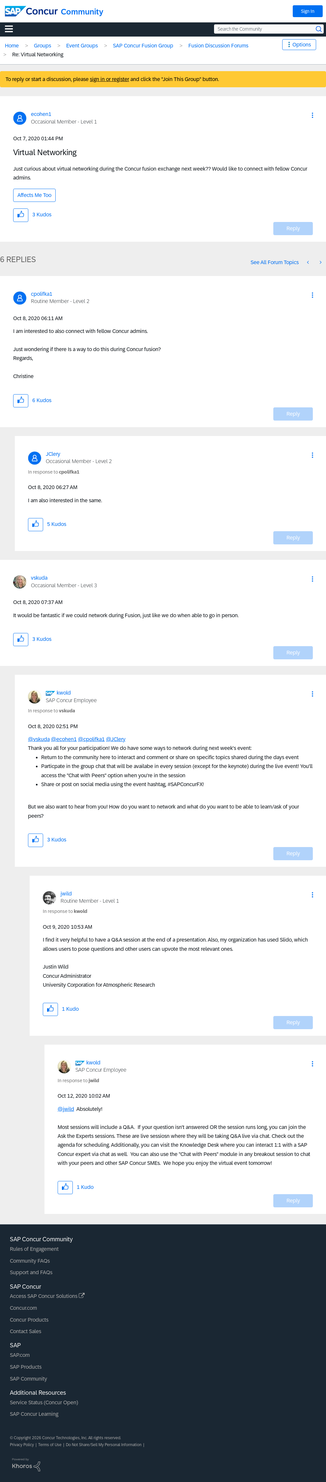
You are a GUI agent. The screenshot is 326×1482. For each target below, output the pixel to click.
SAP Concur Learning (34, 1414)
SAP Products (25, 1367)
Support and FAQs (31, 1272)
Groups (42, 45)
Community (82, 11)
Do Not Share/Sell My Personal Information (104, 1444)
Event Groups (82, 45)
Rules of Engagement (34, 1249)
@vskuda (39, 739)
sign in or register (109, 79)
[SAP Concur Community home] (31, 11)
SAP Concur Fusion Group (143, 45)
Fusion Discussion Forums (218, 45)
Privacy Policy (22, 1444)
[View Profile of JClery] (53, 454)
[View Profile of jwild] (66, 893)
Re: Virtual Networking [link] (37, 54)
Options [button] (301, 44)
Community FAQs (30, 1261)
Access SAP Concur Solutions (47, 1296)
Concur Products (29, 1320)
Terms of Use (50, 1444)
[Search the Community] (269, 29)
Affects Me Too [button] (34, 195)
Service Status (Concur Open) (44, 1402)
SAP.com (20, 1355)
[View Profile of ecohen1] (41, 114)
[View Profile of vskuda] (39, 578)
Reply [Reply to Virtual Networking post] (293, 228)
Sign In (307, 11)
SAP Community (28, 1379)
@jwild (66, 1109)
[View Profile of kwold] (64, 693)
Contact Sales (25, 1331)
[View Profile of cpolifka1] (41, 294)
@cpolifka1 (91, 739)
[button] (312, 115)
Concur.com (23, 1308)
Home (12, 45)
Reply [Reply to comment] (293, 414)
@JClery (115, 739)
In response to (53, 472)
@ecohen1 (64, 739)
